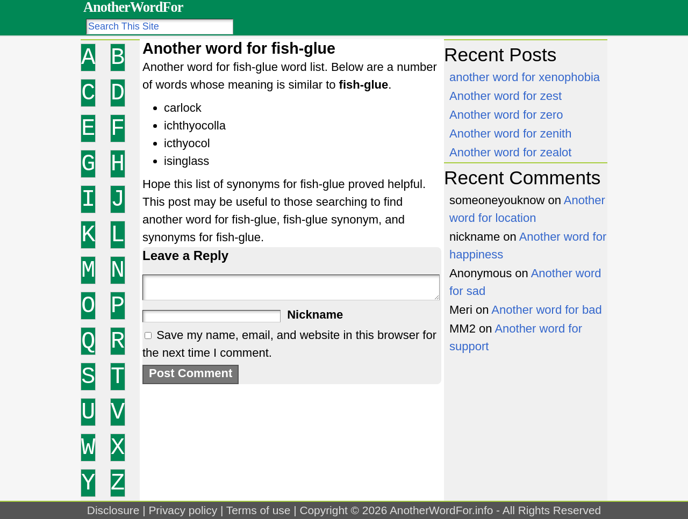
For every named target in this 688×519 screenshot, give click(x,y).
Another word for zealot (510, 152)
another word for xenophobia (524, 77)
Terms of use (258, 510)
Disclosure (113, 510)
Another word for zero (506, 114)
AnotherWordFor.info (441, 510)
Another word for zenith (510, 133)
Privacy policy (182, 510)
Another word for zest (505, 96)
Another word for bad (546, 309)
